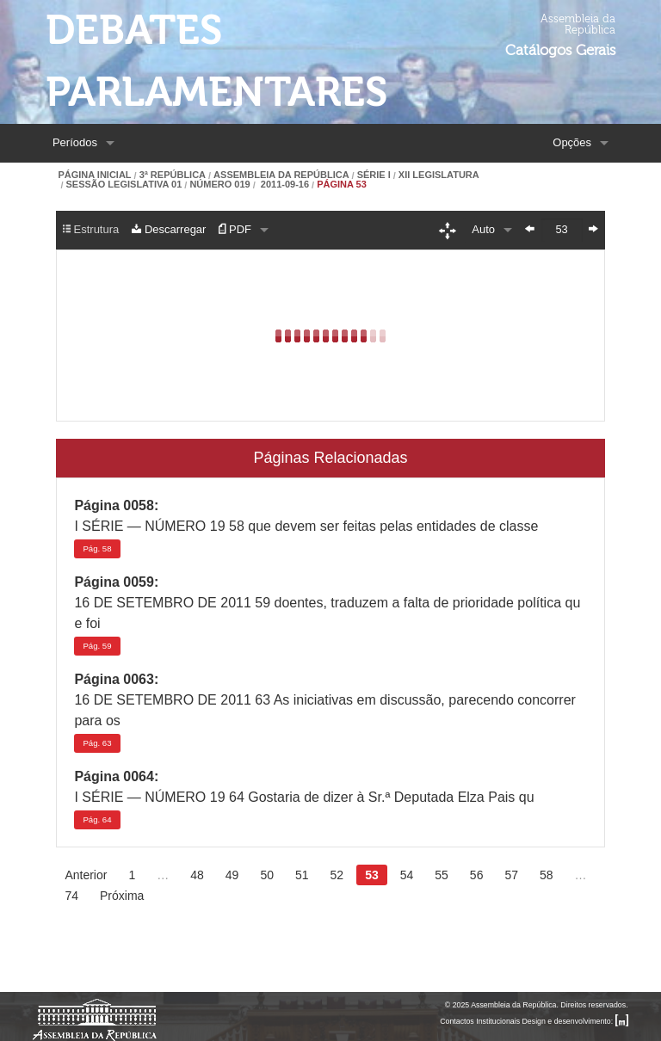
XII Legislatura (438, 175)
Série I (374, 175)
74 (71, 895)
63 (97, 743)
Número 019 (219, 184)
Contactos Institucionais (480, 1021)
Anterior (86, 875)
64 (97, 819)
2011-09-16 (283, 184)
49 (232, 875)
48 (197, 875)
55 (441, 875)
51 (302, 875)
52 (337, 875)
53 (372, 875)
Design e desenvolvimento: (575, 1021)
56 (477, 875)
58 (97, 548)
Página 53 (342, 184)
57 (511, 875)
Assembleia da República (281, 175)
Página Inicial (94, 175)
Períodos (75, 142)
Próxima (122, 895)
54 (407, 875)
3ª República (172, 175)
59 (97, 645)
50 (267, 875)
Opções (572, 142)
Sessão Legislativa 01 (123, 184)
